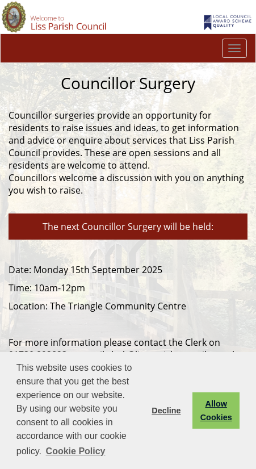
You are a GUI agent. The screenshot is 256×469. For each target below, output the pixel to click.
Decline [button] (166, 410)
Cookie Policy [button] (76, 451)
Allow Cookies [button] (216, 410)
